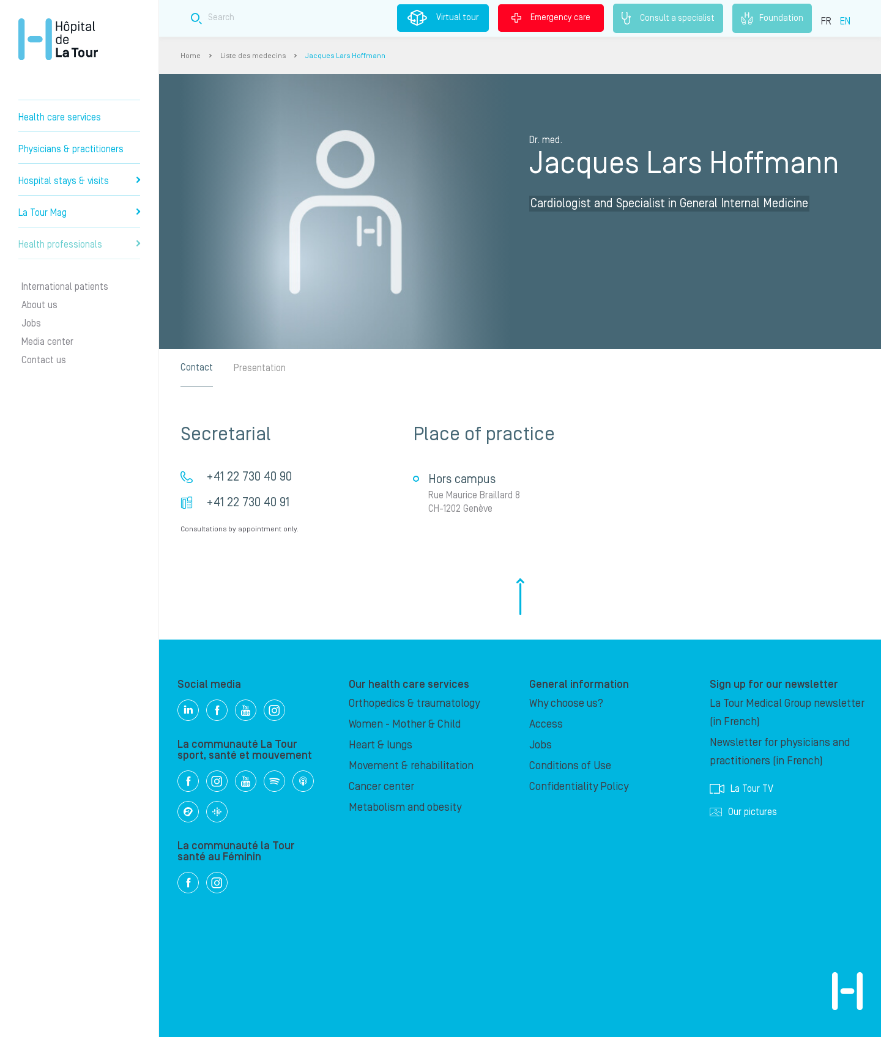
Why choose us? (566, 703)
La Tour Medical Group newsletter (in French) (787, 712)
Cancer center (381, 786)
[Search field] (388, 18)
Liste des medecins (253, 56)
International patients (64, 286)
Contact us (43, 360)
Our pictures (743, 812)
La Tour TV (741, 789)
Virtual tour (442, 18)
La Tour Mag (79, 212)
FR (826, 21)
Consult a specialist (668, 18)
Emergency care (550, 18)
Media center (47, 341)
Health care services (59, 117)
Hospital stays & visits (79, 180)
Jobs (31, 323)
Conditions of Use (570, 765)
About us (39, 305)
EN (845, 21)
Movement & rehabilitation (411, 765)
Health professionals (79, 244)
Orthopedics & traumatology (414, 703)
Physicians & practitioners (71, 149)
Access (546, 724)
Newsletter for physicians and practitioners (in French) (780, 751)
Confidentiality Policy (578, 786)
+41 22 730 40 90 (249, 477)
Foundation (772, 18)
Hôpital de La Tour (58, 39)
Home (190, 56)
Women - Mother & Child (405, 724)
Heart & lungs (380, 745)
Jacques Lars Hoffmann (345, 56)
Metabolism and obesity (405, 807)
